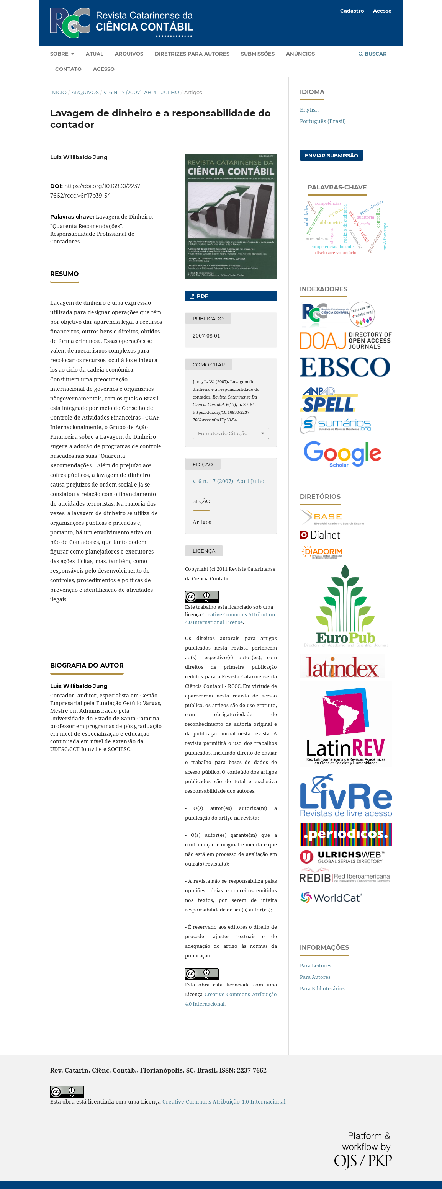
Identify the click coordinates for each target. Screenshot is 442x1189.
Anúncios (300, 54)
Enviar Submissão (331, 155)
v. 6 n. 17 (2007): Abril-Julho (141, 92)
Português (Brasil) (323, 121)
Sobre (60, 54)
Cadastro (352, 11)
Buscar (373, 54)
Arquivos (129, 54)
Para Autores (315, 976)
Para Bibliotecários (322, 988)
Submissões (258, 54)
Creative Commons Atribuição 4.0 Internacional (223, 1101)
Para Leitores (315, 965)
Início (58, 92)
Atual (94, 54)
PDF (201, 296)
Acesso (104, 69)
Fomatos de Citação (222, 433)
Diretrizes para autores (192, 54)
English (309, 109)
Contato (68, 69)
